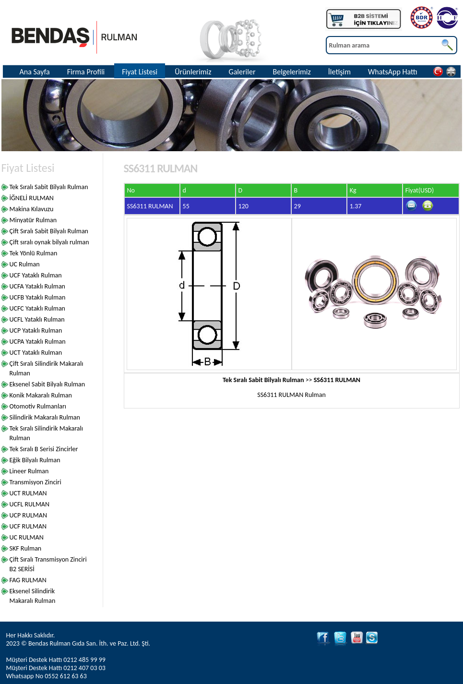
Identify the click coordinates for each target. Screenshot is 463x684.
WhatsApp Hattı (392, 71)
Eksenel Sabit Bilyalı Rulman (47, 384)
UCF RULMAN (28, 526)
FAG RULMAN (28, 580)
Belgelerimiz (291, 71)
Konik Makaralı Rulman (41, 395)
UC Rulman (25, 264)
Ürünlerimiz (193, 71)
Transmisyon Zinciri (35, 482)
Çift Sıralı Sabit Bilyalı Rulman (49, 231)
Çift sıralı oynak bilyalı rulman (49, 242)
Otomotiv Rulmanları (38, 406)
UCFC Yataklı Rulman (37, 308)
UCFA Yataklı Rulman (37, 286)
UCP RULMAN (28, 515)
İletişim (339, 71)
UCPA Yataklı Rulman (38, 341)
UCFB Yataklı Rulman (38, 297)
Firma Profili (86, 71)
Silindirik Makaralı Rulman (45, 417)
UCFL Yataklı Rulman (37, 319)
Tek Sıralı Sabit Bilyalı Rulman (49, 187)
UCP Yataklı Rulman (36, 330)
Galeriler (242, 71)
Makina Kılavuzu (32, 209)
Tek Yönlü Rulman (34, 253)
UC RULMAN (27, 537)
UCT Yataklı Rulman (36, 352)
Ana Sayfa (35, 71)
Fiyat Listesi (139, 71)
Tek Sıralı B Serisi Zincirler (44, 449)
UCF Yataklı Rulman (36, 275)
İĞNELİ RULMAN (32, 198)
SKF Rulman (26, 548)
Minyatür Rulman (33, 220)
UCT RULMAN (28, 493)
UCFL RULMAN (30, 504)
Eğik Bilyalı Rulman (35, 460)
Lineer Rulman (29, 471)
